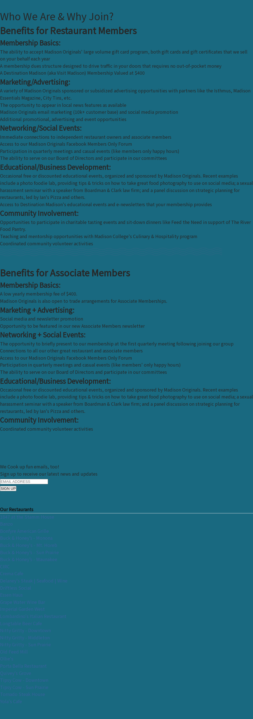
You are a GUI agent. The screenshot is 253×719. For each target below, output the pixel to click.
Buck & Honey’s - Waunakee (28, 559)
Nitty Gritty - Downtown (25, 630)
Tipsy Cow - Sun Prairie (24, 687)
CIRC (5, 566)
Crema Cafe (11, 573)
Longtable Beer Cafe (21, 623)
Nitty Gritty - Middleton (25, 637)
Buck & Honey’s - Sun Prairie (29, 552)
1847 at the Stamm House (27, 516)
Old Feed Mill (14, 651)
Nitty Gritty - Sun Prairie (25, 644)
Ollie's (6, 658)
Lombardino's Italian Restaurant (33, 616)
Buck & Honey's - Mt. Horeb (28, 545)
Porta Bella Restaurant (23, 665)
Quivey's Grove (15, 673)
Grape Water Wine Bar (22, 602)
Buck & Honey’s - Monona (26, 537)
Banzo (6, 523)
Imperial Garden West (22, 609)
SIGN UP (8, 488)
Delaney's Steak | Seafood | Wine (33, 580)
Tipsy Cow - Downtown (24, 680)
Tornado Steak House (22, 694)
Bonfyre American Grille (24, 531)
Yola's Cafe (11, 701)
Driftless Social (15, 587)
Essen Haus (11, 594)
